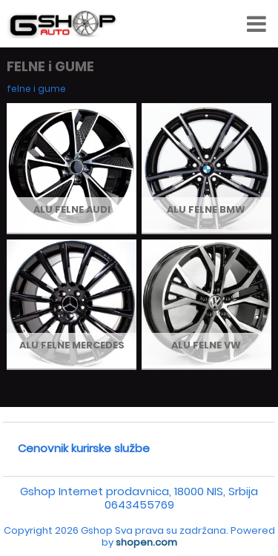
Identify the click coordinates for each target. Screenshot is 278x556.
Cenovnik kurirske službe (84, 448)
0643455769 (139, 504)
